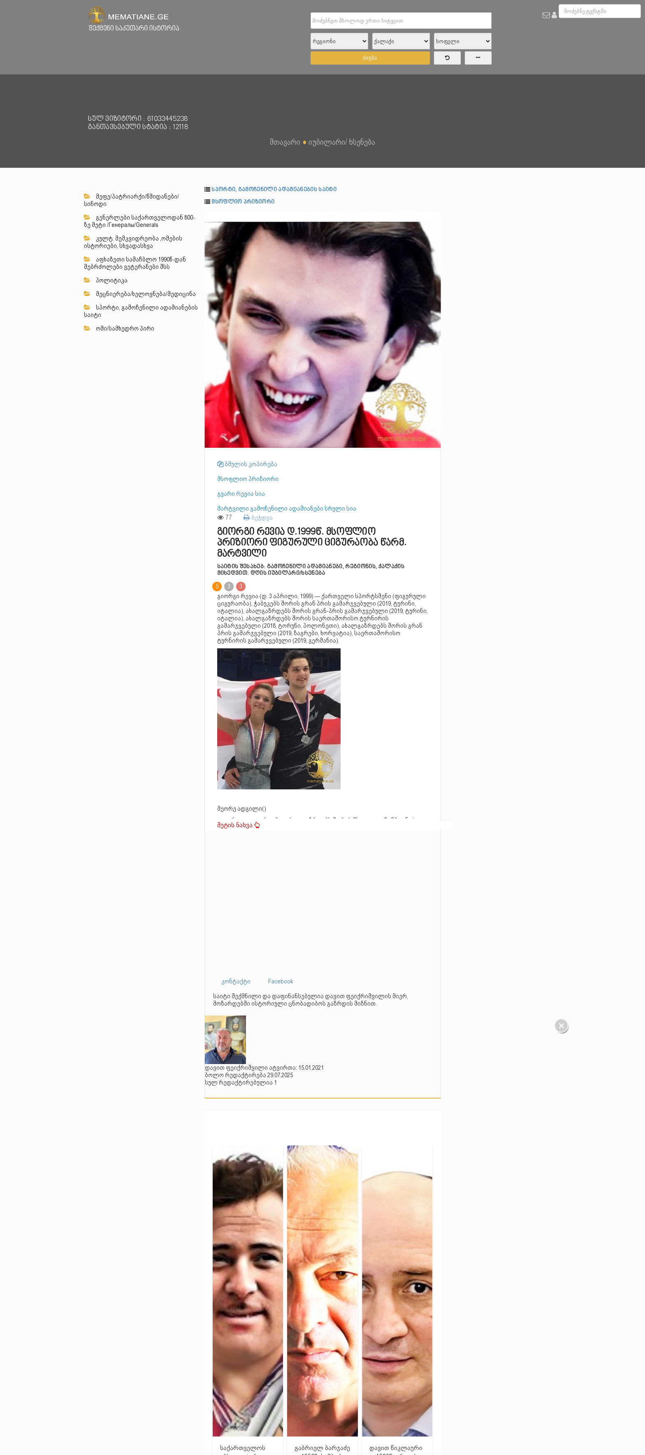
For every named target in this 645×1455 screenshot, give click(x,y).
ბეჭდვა (258, 517)
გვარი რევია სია (241, 493)
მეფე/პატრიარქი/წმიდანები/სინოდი (131, 200)
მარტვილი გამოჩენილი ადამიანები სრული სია (286, 508)
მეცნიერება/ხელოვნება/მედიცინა (140, 294)
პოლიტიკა (106, 280)
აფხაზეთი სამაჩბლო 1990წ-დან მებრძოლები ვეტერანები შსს (135, 263)
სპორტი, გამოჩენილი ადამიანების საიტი (141, 311)
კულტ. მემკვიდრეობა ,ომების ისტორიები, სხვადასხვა (133, 242)
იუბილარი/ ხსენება (342, 142)
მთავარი (285, 142)
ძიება (370, 58)
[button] (433, 218)
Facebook (280, 981)
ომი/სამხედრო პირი (119, 328)
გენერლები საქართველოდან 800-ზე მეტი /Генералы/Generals (139, 221)
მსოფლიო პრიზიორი (242, 202)
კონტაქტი (236, 981)
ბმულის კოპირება (247, 464)
